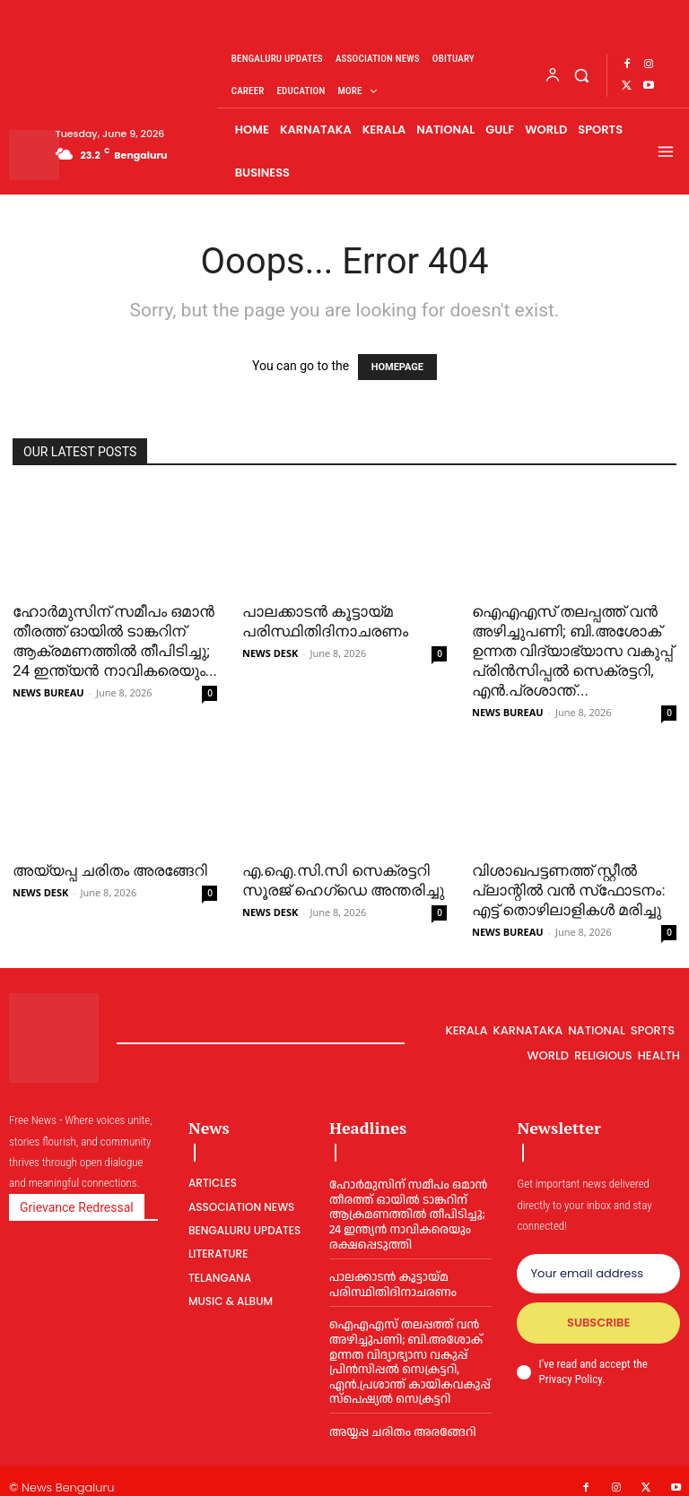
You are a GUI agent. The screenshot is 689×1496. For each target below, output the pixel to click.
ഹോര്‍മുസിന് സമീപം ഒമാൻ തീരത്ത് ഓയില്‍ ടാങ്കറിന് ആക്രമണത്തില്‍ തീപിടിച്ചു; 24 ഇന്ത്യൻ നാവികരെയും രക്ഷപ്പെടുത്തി (406, 1212)
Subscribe (598, 1322)
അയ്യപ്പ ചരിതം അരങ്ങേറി (110, 870)
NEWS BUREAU (48, 692)
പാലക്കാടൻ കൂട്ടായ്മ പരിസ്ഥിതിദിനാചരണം (391, 1279)
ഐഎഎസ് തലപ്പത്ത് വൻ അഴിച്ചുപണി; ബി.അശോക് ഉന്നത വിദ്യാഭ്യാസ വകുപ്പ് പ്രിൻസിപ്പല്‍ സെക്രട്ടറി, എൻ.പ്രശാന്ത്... (572, 650)
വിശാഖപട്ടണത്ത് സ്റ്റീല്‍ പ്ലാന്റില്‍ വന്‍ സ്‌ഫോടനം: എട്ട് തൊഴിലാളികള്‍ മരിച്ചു (569, 890)
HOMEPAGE (397, 367)
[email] (598, 1273)
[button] (582, 75)
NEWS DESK (270, 653)
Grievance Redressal (77, 1207)
